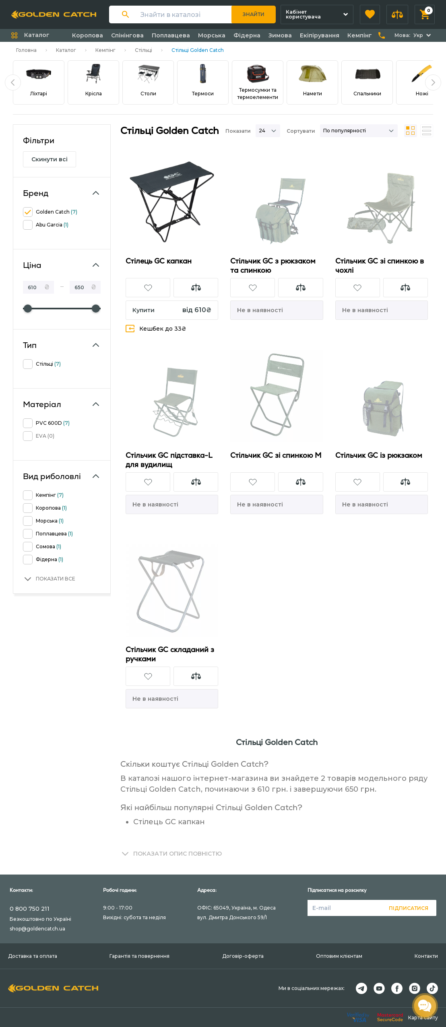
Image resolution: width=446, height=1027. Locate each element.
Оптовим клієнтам (339, 956)
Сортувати (301, 131)
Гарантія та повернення (139, 956)
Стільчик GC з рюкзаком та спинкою (273, 265)
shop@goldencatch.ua (37, 929)
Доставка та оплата (32, 956)
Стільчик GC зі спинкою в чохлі (379, 265)
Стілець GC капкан (159, 260)
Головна (26, 50)
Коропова (87, 35)
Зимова (280, 35)
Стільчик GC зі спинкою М (275, 455)
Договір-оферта (243, 956)
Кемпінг (359, 35)
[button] (370, 14)
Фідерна (246, 35)
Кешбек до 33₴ (156, 328)
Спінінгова (127, 35)
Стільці (143, 50)
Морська (211, 35)
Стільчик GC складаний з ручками (170, 654)
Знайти (253, 14)
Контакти (426, 956)
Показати (238, 131)
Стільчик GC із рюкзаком (378, 455)
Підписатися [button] (408, 908)
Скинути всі (49, 159)
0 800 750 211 (30, 908)
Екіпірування (319, 35)
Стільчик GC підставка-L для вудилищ (169, 460)
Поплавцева (171, 35)
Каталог (66, 50)
